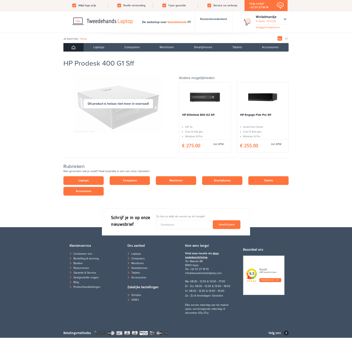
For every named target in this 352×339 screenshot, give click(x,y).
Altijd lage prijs (87, 5)
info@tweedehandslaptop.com (203, 273)
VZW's (135, 299)
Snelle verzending (134, 5)
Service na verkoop (225, 5)
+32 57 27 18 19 (258, 7)
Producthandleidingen (86, 287)
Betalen (78, 263)
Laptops (98, 47)
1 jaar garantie (177, 5)
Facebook (286, 333)
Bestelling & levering (86, 258)
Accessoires (270, 47)
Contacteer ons (82, 253)
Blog (76, 282)
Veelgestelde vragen (86, 277)
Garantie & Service (84, 272)
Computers (132, 47)
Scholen (136, 295)
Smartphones (203, 47)
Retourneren (81, 268)
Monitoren (167, 47)
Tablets (237, 47)
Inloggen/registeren (268, 27)
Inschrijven (227, 224)
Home (83, 38)
